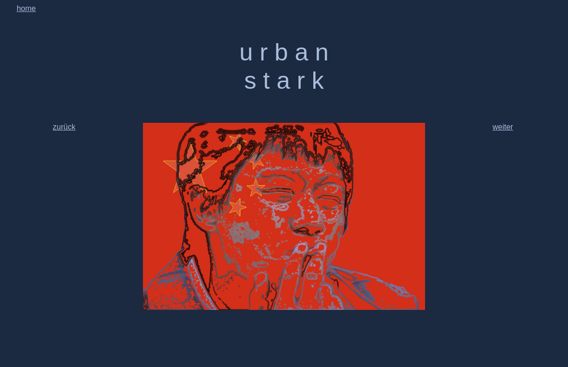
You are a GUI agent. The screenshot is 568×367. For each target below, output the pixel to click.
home (26, 8)
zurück (64, 127)
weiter (503, 127)
